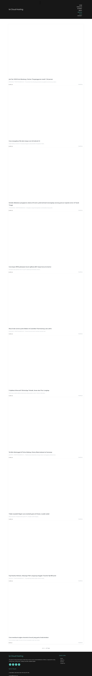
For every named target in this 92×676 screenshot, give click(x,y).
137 (46, 648)
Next (49, 648)
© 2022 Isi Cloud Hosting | (15, 673)
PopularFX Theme (25, 673)
